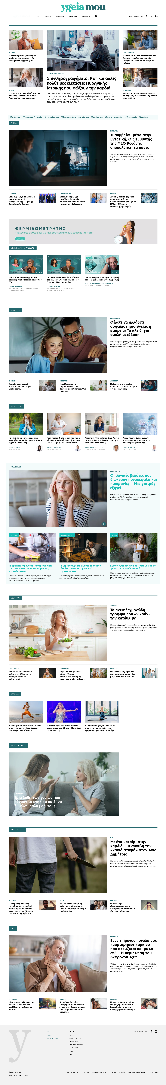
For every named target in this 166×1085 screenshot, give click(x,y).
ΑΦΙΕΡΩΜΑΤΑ (74, 1048)
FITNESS (15, 694)
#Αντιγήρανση (96, 117)
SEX (13, 928)
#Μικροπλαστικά (52, 117)
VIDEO (72, 1035)
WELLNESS (16, 466)
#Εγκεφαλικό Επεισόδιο (32, 117)
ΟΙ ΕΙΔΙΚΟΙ (16, 406)
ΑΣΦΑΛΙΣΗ (60, 16)
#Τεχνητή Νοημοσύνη (114, 117)
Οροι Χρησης (152, 1072)
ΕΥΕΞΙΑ (48, 16)
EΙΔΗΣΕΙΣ (72, 1032)
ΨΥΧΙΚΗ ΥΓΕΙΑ (17, 830)
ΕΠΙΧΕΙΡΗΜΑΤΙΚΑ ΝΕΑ (76, 1045)
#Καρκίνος (143, 117)
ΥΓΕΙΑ (37, 16)
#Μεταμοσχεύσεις (68, 117)
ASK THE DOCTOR (75, 1038)
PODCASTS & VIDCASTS (24, 248)
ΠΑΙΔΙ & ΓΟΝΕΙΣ (18, 745)
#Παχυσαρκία (131, 117)
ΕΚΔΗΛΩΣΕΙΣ (74, 1041)
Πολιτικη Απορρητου (99, 1072)
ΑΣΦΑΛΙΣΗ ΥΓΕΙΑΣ (52, 1038)
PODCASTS (86, 16)
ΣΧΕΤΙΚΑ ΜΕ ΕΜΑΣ (72, 1072)
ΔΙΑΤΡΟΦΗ (73, 16)
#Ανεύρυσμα (15, 117)
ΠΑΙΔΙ (71, 1051)
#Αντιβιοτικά (83, 117)
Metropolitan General (78, 96)
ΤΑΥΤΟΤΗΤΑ (85, 1072)
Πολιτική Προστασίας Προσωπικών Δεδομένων (128, 1072)
